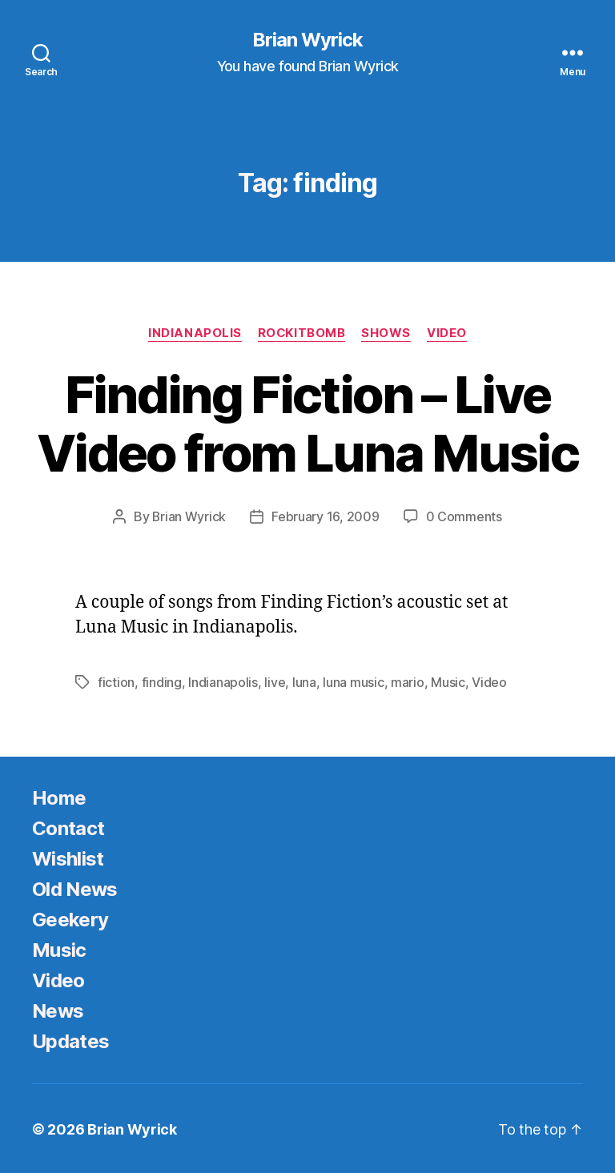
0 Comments (464, 516)
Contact (68, 826)
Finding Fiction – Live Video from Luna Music (307, 424)
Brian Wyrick (307, 40)
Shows (387, 333)
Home (59, 796)
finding (162, 681)
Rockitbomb (301, 333)
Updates (70, 1039)
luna (304, 681)
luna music (353, 681)
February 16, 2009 (326, 516)
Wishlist (68, 857)
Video (448, 333)
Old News (75, 887)
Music (448, 681)
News (57, 1009)
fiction (116, 681)
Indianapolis (195, 333)
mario (407, 681)
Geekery (70, 918)
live (274, 681)
